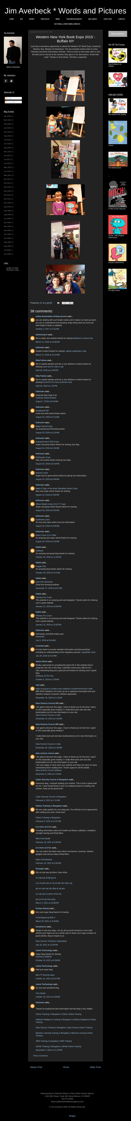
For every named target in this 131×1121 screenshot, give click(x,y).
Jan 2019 (7, 128)
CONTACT (121, 19)
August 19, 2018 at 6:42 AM (47, 464)
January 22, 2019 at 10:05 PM (48, 606)
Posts (8, 98)
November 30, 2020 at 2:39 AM (49, 748)
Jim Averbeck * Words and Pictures (65, 10)
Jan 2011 (7, 199)
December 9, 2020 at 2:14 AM (48, 774)
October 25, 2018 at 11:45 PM (48, 557)
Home (66, 1067)
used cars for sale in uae (53, 367)
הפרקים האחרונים (44, 827)
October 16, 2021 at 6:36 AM (48, 960)
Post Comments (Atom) (71, 1074)
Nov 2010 (7, 203)
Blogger (72, 1116)
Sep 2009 (7, 211)
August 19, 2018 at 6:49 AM (47, 479)
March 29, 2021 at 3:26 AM (47, 921)
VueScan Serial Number (46, 398)
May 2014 (7, 175)
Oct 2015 (7, 156)
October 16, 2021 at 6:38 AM (48, 997)
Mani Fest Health (43, 839)
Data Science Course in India (48, 715)
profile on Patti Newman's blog (12, 269)
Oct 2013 (7, 183)
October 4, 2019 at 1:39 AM (47, 679)
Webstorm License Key (83, 338)
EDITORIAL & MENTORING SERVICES (67, 24)
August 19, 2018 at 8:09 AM (47, 526)
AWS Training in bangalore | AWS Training (54, 1041)
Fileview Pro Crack (44, 597)
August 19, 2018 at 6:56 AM (47, 495)
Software (39, 551)
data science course (45, 753)
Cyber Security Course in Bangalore (52, 780)
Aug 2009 (7, 215)
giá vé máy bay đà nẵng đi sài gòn (50, 888)
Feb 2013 (7, 187)
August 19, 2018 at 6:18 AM (47, 433)
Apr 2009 (7, 222)
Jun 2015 (7, 163)
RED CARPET (92, 19)
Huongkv (40, 869)
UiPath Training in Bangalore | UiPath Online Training (58, 1046)
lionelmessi (41, 927)
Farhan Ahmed (42, 908)
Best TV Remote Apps (45, 975)
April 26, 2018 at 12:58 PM (47, 370)
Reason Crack (42, 473)
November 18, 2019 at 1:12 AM (49, 698)
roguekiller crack (88, 652)
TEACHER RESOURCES (74, 19)
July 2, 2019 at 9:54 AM (46, 640)
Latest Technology (44, 950)
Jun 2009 (7, 218)
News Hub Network (44, 860)
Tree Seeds (41, 993)
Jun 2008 (7, 254)
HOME (11, 19)
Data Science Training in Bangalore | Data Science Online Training (64, 1028)
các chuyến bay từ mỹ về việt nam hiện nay (54, 883)
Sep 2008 (7, 242)
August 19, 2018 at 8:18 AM (47, 541)
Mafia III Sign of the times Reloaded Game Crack (57, 488)
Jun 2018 (7, 144)
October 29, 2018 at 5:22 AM (48, 573)
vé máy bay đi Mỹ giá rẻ (46, 878)
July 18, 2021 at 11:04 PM (47, 945)
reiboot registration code (76, 351)
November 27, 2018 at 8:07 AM (49, 588)
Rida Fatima (41, 360)
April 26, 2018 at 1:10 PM (46, 386)
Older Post (95, 1067)
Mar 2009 (7, 226)
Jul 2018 (7, 140)
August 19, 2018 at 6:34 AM (47, 448)
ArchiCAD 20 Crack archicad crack (57, 382)
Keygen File (41, 566)
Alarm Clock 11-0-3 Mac (46, 535)
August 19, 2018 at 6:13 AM (47, 417)
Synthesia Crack (43, 520)
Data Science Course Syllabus (49, 770)
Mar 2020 (7, 120)
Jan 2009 (7, 234)
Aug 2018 (7, 136)
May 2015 (7, 167)
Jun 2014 (7, 171)
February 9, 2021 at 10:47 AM (48, 821)
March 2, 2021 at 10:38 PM (47, 903)
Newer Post (36, 1067)
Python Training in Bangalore (49, 806)
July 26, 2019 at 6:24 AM (46, 656)
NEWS (58, 19)
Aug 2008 (7, 246)
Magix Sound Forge (44, 426)
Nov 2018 (7, 132)
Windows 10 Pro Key (45, 676)
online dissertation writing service (51, 316)
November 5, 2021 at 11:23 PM (49, 1050)
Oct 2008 (7, 238)
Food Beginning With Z (45, 918)
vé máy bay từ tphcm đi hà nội (48, 894)
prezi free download (44, 582)
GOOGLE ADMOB (44, 957)
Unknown (40, 347)
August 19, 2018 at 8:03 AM (47, 510)
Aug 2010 (7, 207)
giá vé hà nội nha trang (45, 899)
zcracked (40, 646)
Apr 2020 (7, 116)
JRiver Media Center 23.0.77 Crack (51, 504)
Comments (10, 102)
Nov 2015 (7, 152)
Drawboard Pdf (42, 411)
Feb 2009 (7, 230)
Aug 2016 (7, 148)
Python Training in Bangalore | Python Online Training (58, 1014)
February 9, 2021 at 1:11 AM (48, 800)
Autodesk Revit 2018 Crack (47, 442)
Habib (38, 547)
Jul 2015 (7, 159)
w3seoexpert (41, 335)
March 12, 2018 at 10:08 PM (48, 342)
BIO (21, 19)
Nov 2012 (7, 191)
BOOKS (31, 19)
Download (40, 637)
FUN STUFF (108, 19)
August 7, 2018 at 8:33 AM (47, 401)
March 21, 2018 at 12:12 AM (48, 355)
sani (38, 685)
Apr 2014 (7, 179)
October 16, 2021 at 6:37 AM (48, 979)
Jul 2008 (7, 250)
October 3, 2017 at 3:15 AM (47, 329)
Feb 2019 (7, 124)
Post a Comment (40, 1056)
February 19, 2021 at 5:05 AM (48, 842)
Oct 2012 (7, 195)
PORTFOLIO (45, 19)
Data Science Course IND (47, 703)
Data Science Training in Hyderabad (51, 941)
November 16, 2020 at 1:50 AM (49, 719)
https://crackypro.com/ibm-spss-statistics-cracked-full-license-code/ (64, 689)
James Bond (41, 661)
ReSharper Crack (43, 457)
